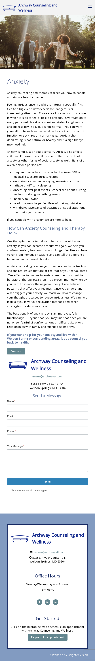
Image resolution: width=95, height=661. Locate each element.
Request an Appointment (47, 637)
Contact (16, 351)
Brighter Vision (78, 655)
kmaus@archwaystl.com (47, 376)
